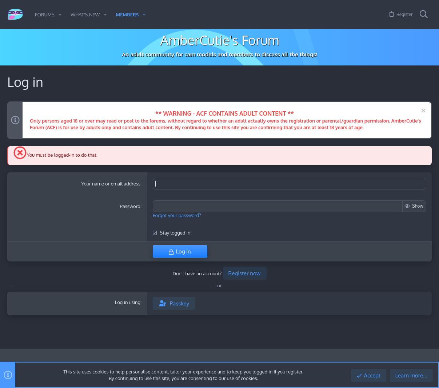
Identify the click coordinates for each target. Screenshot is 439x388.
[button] (60, 15)
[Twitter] (428, 360)
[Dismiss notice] (422, 111)
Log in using (127, 302)
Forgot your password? (177, 215)
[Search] (424, 14)
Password (130, 206)
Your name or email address (110, 184)
